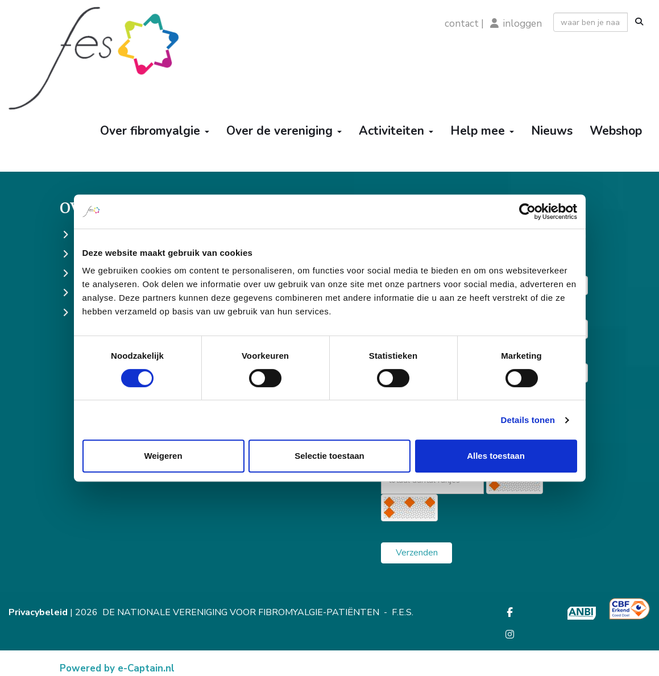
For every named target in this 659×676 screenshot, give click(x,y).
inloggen (522, 23)
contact (462, 23)
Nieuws (552, 131)
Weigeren (163, 456)
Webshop (616, 131)
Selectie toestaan (329, 456)
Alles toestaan (496, 456)
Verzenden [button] (417, 552)
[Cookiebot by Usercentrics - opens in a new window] (527, 211)
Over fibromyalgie (154, 131)
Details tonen (528, 420)
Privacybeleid (38, 612)
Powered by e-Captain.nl (117, 668)
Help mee (482, 131)
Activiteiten (396, 131)
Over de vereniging (284, 131)
